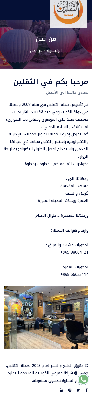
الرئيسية (54, 50)
